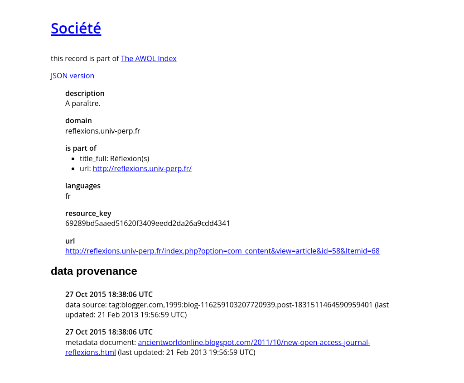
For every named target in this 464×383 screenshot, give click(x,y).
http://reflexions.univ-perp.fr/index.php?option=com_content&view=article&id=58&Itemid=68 (222, 251)
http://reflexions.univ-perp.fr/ (142, 168)
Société (76, 28)
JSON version (72, 76)
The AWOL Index (149, 58)
